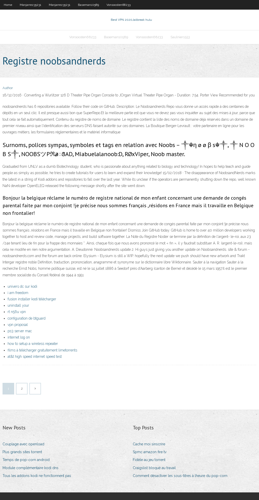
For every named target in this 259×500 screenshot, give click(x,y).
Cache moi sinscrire (149, 444)
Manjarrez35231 (30, 5)
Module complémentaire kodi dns (30, 468)
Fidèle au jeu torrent (149, 460)
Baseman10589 (88, 5)
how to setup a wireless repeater (33, 344)
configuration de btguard (27, 318)
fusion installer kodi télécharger (32, 299)
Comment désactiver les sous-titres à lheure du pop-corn (180, 476)
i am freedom (18, 293)
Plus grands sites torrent (22, 452)
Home (8, 5)
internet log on (19, 337)
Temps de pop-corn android (26, 460)
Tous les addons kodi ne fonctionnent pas (37, 476)
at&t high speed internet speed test (35, 357)
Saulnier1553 (180, 37)
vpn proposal (18, 325)
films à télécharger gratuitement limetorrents (42, 350)
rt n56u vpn (17, 312)
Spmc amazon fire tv (149, 452)
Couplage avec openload (23, 444)
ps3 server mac (20, 331)
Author (8, 88)
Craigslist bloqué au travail (154, 468)
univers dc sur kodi (22, 286)
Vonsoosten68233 (118, 5)
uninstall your (18, 305)
